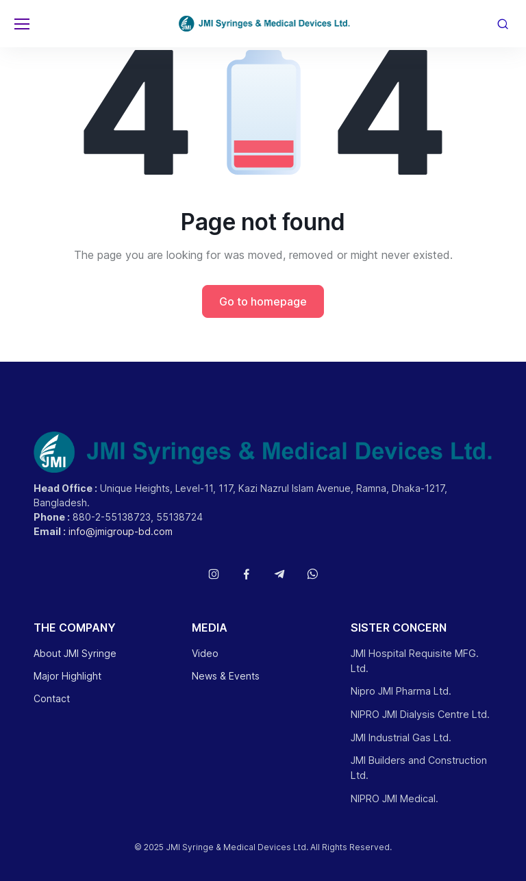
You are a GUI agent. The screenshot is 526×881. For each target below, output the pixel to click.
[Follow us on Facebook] (246, 574)
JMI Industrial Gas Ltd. (401, 737)
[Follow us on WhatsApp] (312, 574)
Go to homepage (263, 301)
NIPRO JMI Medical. (394, 798)
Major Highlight (67, 676)
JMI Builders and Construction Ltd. (419, 767)
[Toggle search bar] (502, 24)
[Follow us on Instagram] (213, 574)
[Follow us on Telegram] (279, 574)
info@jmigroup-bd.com (120, 531)
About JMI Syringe (75, 653)
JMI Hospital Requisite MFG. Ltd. (415, 660)
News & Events (226, 676)
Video (205, 653)
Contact (52, 698)
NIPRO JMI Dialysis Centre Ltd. (420, 714)
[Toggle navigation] (21, 24)
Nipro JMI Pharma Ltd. (401, 691)
